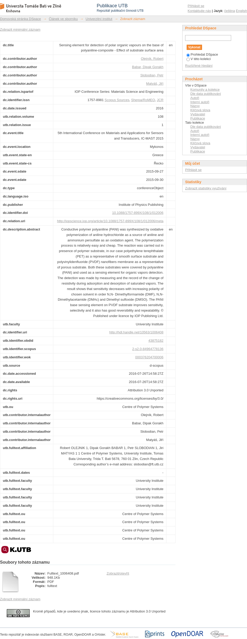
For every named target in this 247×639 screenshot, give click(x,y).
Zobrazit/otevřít (118, 573)
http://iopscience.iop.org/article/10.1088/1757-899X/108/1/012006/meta (110, 221)
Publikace (197, 118)
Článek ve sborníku (63, 19)
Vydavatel (197, 114)
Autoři (194, 98)
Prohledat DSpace (202, 54)
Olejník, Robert (152, 59)
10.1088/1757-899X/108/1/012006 (137, 213)
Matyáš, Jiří (154, 83)
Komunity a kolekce (205, 89)
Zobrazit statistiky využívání (205, 188)
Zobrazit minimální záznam (20, 29)
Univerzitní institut (99, 19)
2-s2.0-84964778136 (148, 349)
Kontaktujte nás (199, 11)
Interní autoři (199, 102)
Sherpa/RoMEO (143, 100)
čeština (229, 11)
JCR (160, 100)
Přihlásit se (196, 6)
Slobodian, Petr (152, 75)
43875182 (156, 340)
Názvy (195, 106)
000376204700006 (149, 357)
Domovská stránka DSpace (20, 19)
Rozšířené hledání (199, 66)
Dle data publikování (205, 94)
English (241, 11)
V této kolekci (198, 59)
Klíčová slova (200, 110)
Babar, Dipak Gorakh (148, 67)
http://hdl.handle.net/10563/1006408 (136, 332)
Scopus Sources (117, 100)
